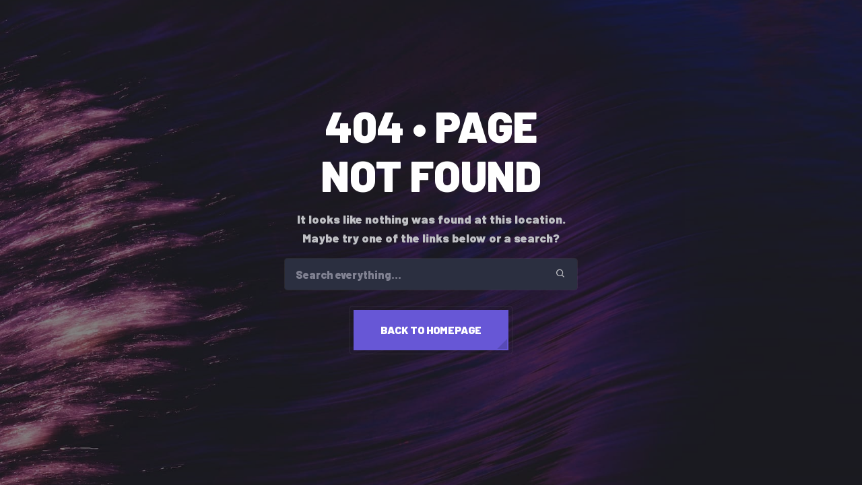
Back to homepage (431, 329)
